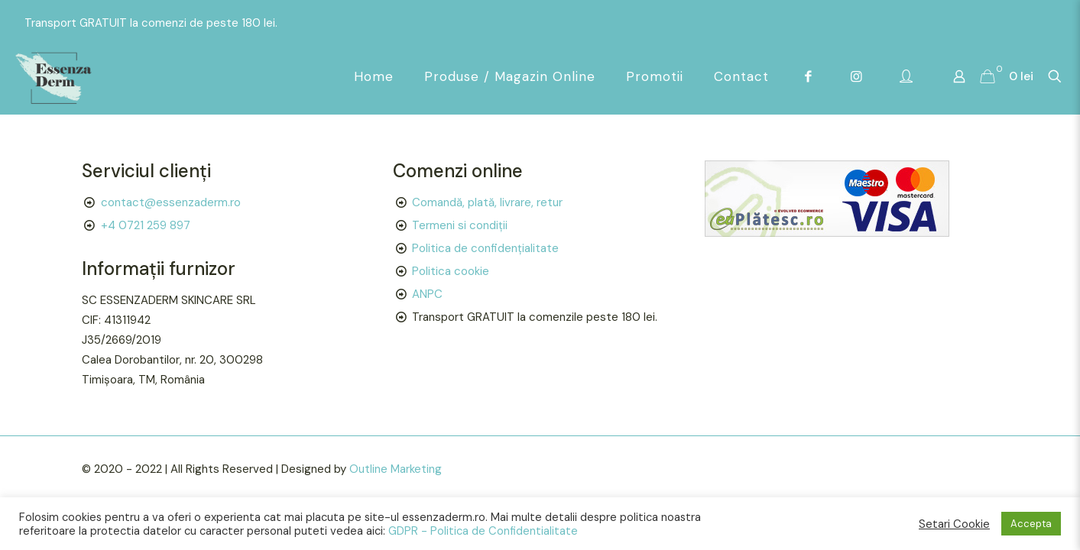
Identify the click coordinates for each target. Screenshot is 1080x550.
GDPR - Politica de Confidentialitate (483, 531)
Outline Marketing (395, 469)
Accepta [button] (1031, 523)
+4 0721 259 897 (145, 225)
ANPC (427, 294)
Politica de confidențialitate (485, 248)
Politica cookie (450, 271)
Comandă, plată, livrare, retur (487, 202)
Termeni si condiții (460, 225)
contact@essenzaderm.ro (171, 202)
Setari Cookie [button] (954, 524)
